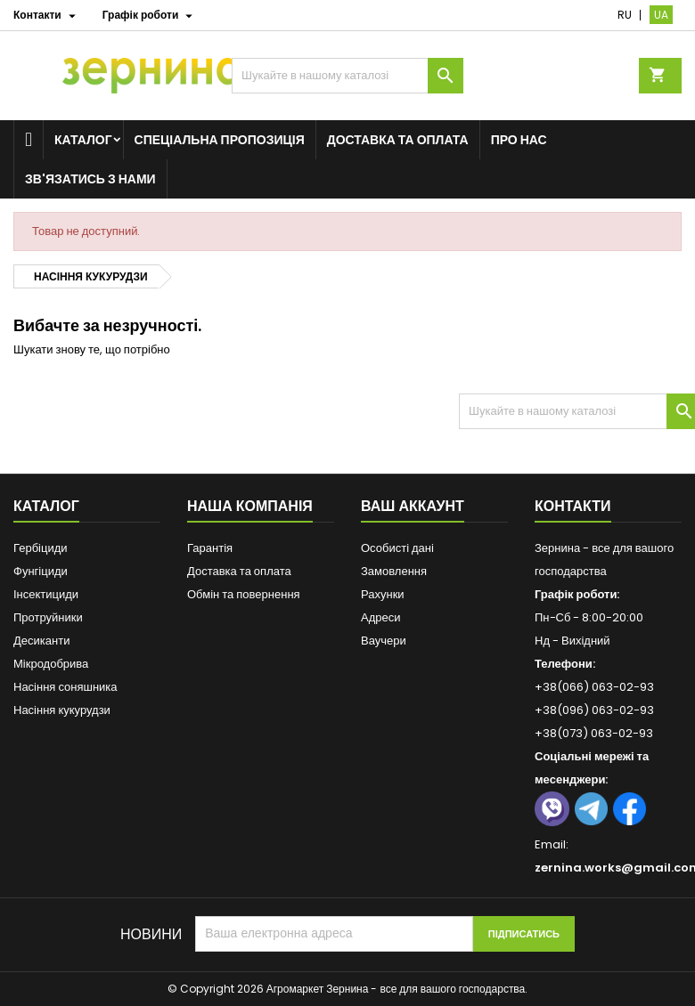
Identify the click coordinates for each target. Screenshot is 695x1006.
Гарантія (210, 548)
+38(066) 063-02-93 (594, 686)
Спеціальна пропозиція (220, 140)
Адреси (380, 617)
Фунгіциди (40, 571)
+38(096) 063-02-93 (594, 710)
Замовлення (394, 571)
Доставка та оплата (398, 140)
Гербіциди (40, 548)
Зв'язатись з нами (90, 179)
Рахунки (383, 594)
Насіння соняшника (65, 686)
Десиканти (41, 640)
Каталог (83, 140)
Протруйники (48, 617)
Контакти (573, 506)
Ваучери (383, 640)
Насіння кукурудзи (61, 710)
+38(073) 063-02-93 (594, 733)
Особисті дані (397, 548)
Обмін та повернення (243, 594)
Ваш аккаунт (412, 506)
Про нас (519, 140)
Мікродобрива (50, 663)
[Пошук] (347, 75)
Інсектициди (45, 594)
